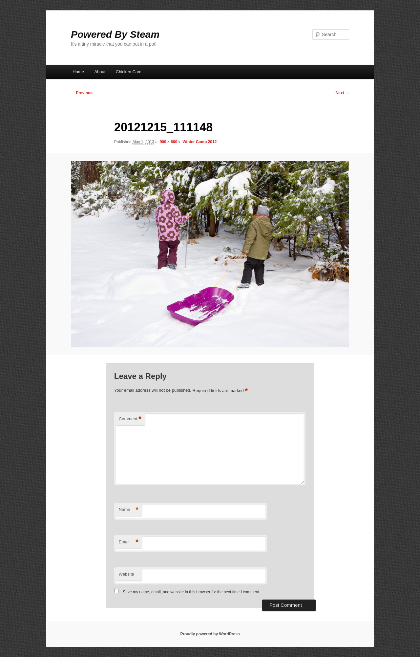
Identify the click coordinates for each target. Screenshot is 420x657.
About (99, 71)
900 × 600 (169, 142)
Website (126, 574)
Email (128, 542)
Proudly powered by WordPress (210, 634)
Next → (342, 93)
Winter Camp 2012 (199, 142)
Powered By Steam (115, 34)
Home (78, 71)
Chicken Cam (128, 71)
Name (128, 510)
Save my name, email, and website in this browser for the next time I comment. (191, 592)
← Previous (82, 93)
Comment (130, 419)
